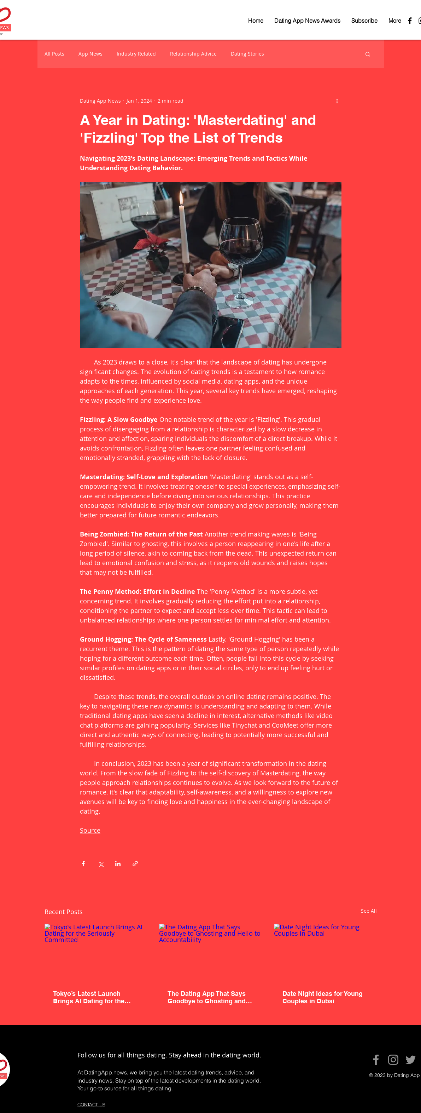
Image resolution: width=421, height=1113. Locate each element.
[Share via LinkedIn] (118, 863)
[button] (367, 54)
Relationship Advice (193, 53)
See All (369, 910)
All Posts (54, 53)
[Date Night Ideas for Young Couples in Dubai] (325, 952)
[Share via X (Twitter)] (100, 863)
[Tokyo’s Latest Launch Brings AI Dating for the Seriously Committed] (96, 952)
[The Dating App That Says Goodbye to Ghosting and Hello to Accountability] (210, 953)
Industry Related (136, 53)
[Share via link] (135, 863)
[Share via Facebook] (83, 863)
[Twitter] (410, 1060)
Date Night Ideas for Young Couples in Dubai (322, 997)
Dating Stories (247, 53)
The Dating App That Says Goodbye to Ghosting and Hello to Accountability (207, 997)
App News (90, 53)
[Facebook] (376, 1060)
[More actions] (337, 100)
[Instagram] (393, 1060)
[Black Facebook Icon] (409, 20)
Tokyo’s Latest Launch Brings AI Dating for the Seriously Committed (88, 997)
